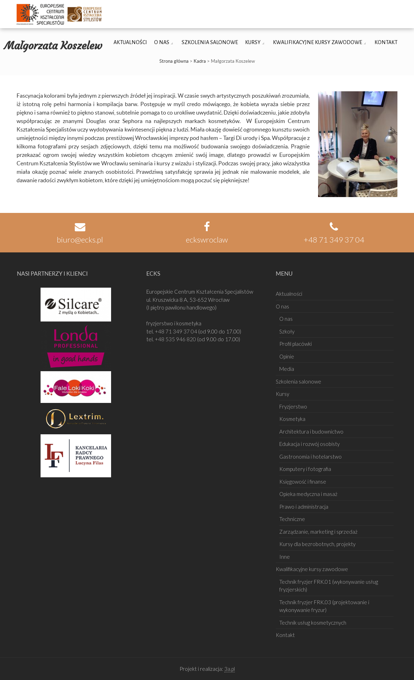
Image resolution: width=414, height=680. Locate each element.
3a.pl (229, 669)
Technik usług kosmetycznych (312, 622)
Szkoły (286, 331)
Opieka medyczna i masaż (308, 494)
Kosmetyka (292, 419)
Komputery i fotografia (305, 469)
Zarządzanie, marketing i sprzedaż (318, 531)
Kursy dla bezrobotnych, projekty (317, 544)
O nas (161, 42)
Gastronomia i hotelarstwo (310, 456)
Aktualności (130, 42)
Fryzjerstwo (293, 406)
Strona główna (174, 61)
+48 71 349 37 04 (176, 331)
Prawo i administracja (303, 506)
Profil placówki (295, 344)
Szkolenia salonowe (210, 42)
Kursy (253, 42)
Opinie (286, 356)
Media (286, 369)
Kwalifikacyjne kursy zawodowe (317, 42)
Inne (284, 556)
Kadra (200, 61)
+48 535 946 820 (176, 339)
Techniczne (292, 519)
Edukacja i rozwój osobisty (309, 444)
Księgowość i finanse (302, 481)
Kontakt (386, 42)
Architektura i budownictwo (311, 431)
